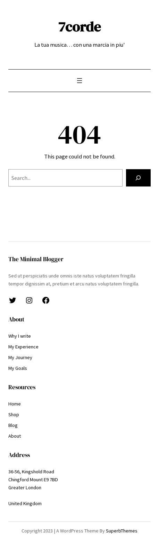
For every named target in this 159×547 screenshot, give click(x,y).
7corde (79, 26)
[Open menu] (79, 80)
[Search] (138, 177)
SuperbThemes (121, 531)
